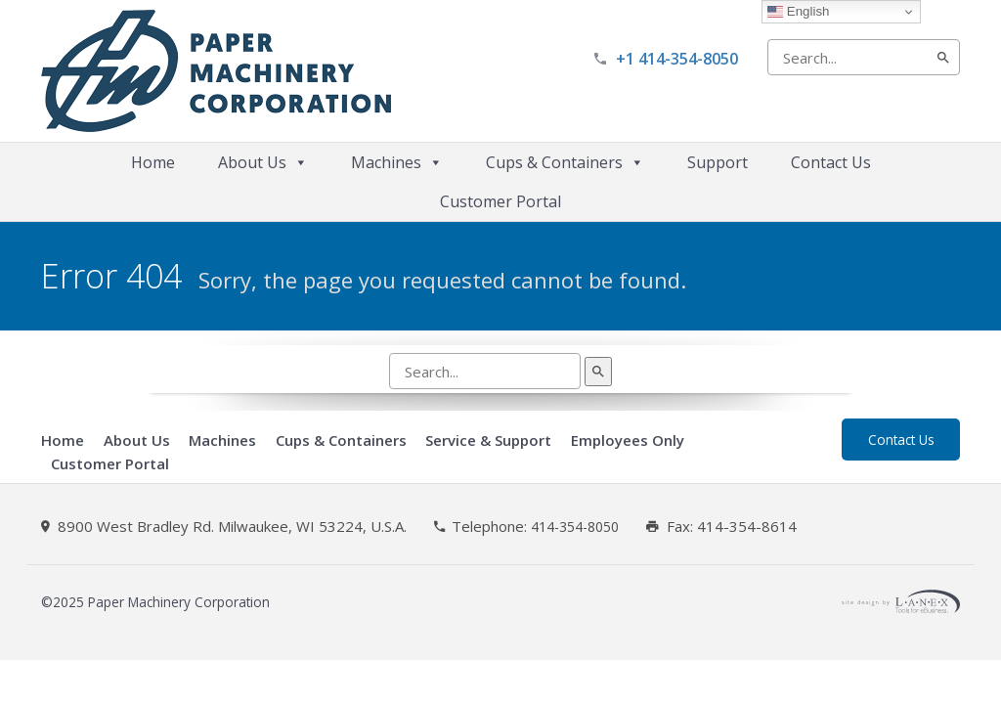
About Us (263, 162)
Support (717, 162)
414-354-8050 (575, 527)
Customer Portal (500, 201)
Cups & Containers (565, 162)
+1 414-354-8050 (677, 58)
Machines (397, 162)
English (798, 12)
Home (153, 162)
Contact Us (831, 162)
